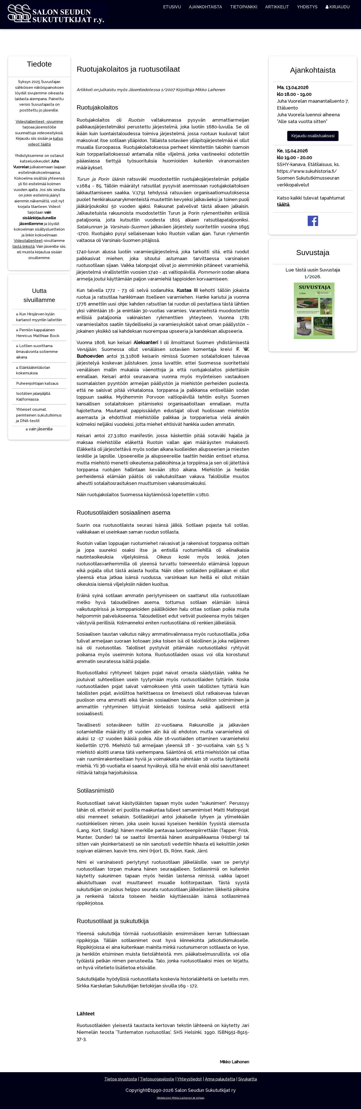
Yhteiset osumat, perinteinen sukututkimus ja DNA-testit (39, 415)
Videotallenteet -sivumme (39, 121)
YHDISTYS (307, 7)
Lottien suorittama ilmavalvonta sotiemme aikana (37, 351)
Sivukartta (247, 1079)
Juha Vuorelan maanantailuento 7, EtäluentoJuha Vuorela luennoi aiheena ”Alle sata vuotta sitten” (313, 104)
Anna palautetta (220, 1079)
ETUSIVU (172, 7)
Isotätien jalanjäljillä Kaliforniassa (33, 396)
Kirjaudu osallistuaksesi (312, 135)
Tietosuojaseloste (157, 1079)
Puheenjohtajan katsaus (37, 383)
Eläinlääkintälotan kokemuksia (33, 370)
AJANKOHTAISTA (205, 7)
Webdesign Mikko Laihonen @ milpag (180, 1097)
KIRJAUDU (338, 7)
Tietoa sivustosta (120, 1079)
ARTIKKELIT (277, 7)
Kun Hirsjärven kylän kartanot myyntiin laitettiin (39, 317)
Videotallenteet (28, 240)
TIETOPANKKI (243, 7)
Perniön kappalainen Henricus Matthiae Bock (37, 333)
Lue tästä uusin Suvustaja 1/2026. (312, 304)
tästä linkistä (23, 246)
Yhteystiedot (189, 1079)
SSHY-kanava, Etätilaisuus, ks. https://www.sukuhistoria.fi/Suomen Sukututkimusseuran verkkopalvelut (308, 167)
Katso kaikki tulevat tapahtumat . (311, 201)
